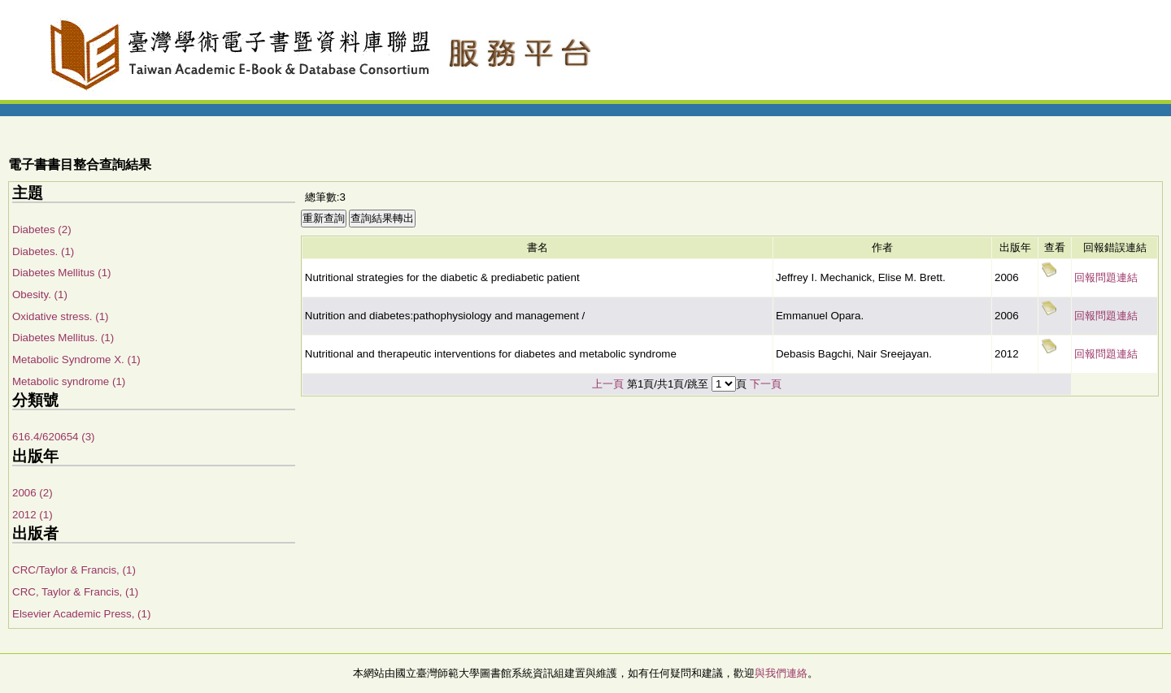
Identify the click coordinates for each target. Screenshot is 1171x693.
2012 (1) (32, 515)
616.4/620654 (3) (53, 437)
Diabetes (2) (42, 229)
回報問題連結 (1106, 277)
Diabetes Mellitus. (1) (63, 337)
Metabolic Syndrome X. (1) (76, 359)
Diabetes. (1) (43, 251)
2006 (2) (32, 493)
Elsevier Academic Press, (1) (81, 614)
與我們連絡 (781, 673)
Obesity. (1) (39, 294)
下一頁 (765, 384)
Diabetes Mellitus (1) (61, 272)
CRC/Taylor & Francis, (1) (74, 570)
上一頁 (608, 384)
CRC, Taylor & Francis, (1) (75, 592)
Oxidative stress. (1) (60, 316)
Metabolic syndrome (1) (68, 381)
